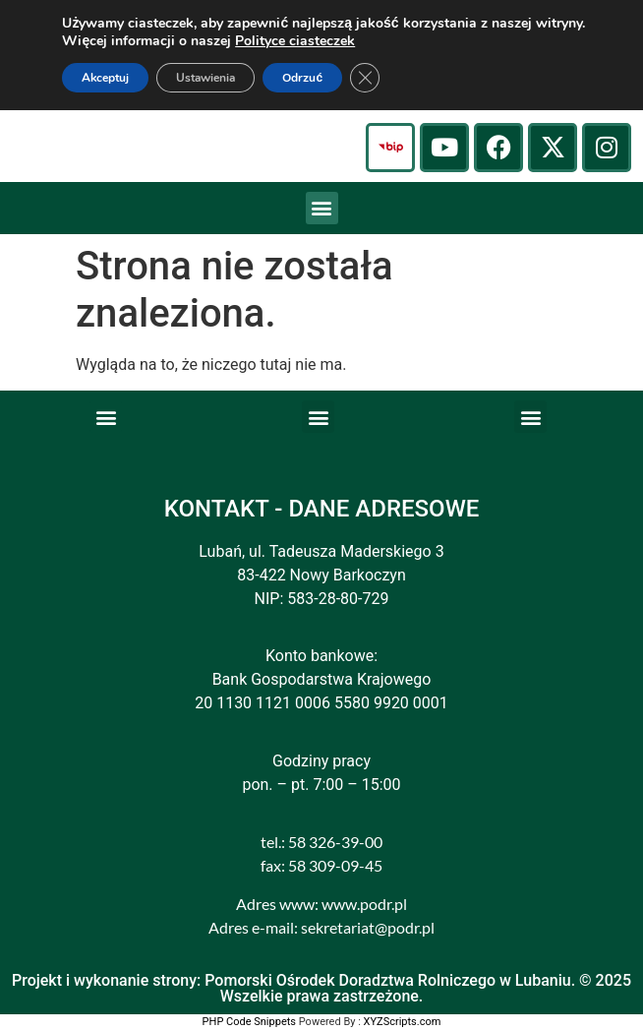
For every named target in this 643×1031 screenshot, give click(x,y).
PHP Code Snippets (249, 1021)
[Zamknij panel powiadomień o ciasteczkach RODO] (365, 77)
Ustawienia (205, 78)
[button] (322, 208)
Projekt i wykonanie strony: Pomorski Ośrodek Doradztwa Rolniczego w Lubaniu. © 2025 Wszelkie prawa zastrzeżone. (321, 988)
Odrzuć (302, 78)
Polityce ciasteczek (295, 40)
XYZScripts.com (402, 1021)
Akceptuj (105, 78)
